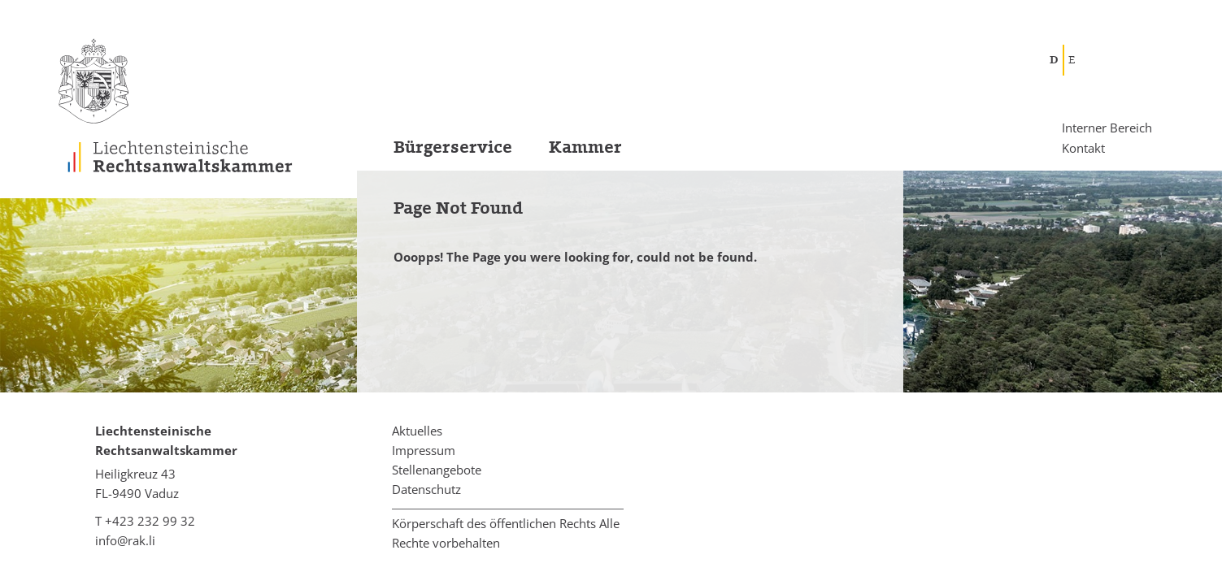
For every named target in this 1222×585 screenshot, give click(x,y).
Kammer (585, 147)
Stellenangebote (436, 470)
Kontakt (1083, 147)
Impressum (423, 450)
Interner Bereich (1107, 128)
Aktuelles (417, 430)
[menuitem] (434, 152)
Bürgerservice (453, 147)
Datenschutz (426, 489)
